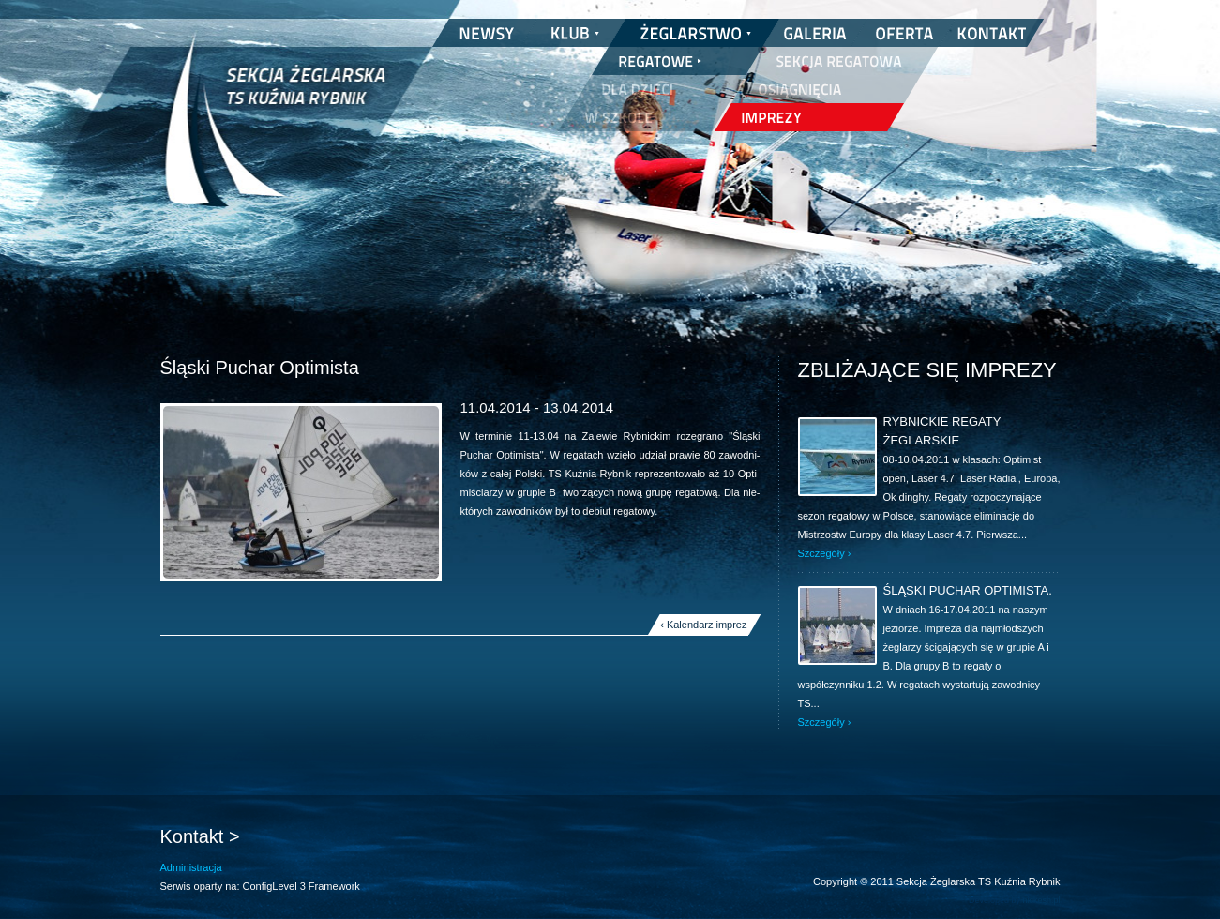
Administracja (191, 867)
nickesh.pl (1041, 900)
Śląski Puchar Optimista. (967, 590)
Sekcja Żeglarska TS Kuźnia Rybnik (275, 131)
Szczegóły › (824, 553)
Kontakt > (200, 836)
